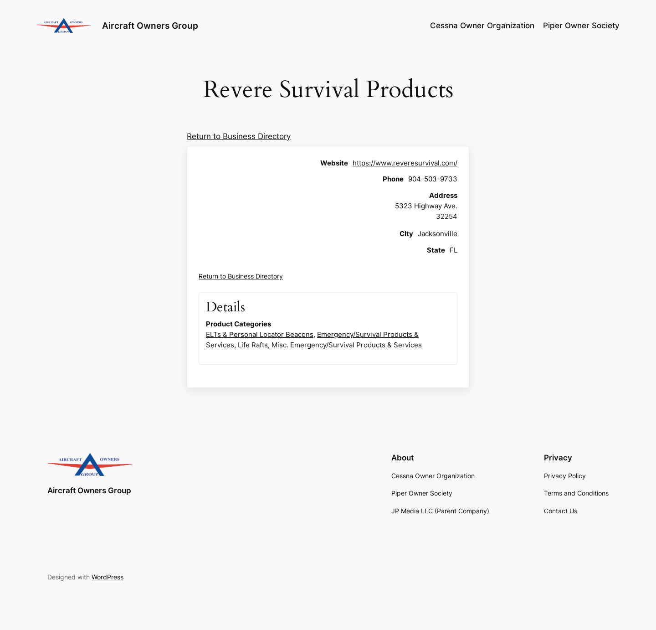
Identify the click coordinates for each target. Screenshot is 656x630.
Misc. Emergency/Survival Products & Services (347, 345)
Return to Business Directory (239, 136)
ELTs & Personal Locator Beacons (259, 334)
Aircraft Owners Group (150, 25)
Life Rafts (253, 345)
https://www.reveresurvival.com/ (405, 163)
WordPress (107, 577)
